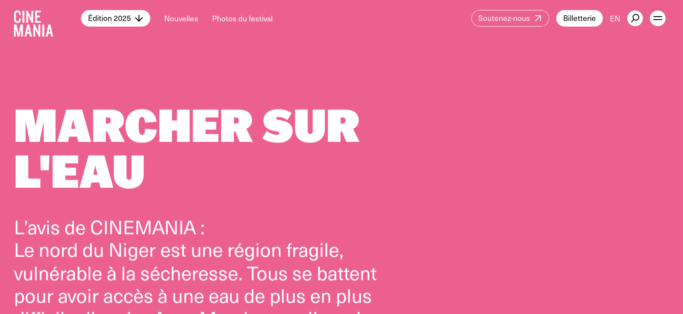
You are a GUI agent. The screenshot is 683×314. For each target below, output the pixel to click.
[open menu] (658, 18)
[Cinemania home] (47, 18)
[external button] (635, 18)
